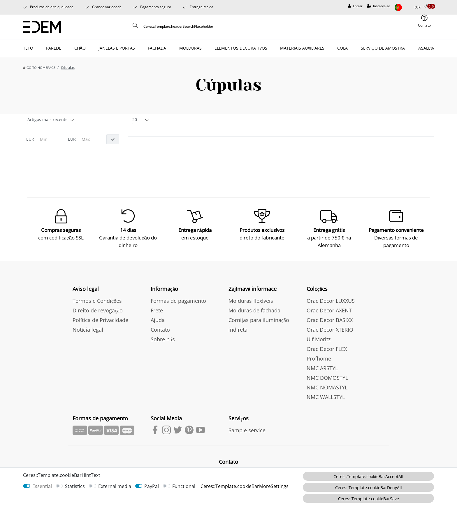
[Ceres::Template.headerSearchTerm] (184, 26)
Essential (42, 486)
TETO (28, 48)
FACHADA (157, 48)
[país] (402, 7)
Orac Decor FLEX (327, 348)
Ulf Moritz (319, 339)
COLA (342, 48)
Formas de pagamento (178, 300)
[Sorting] (51, 119)
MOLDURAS (190, 48)
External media (114, 486)
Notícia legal (88, 329)
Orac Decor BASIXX (330, 319)
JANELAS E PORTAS (117, 48)
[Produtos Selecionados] (428, 6)
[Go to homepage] (39, 67)
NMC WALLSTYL (326, 396)
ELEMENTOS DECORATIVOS (241, 48)
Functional (183, 486)
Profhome (319, 358)
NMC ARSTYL (322, 368)
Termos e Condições (97, 300)
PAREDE (53, 48)
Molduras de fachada (254, 310)
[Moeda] (420, 7)
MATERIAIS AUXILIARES (302, 48)
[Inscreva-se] (378, 6)
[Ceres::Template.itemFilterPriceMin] (49, 139)
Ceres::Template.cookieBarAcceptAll (368, 476)
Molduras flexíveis (250, 300)
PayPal (151, 486)
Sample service (247, 430)
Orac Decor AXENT (329, 310)
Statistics (75, 486)
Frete (157, 310)
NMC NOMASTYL (327, 387)
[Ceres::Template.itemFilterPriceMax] (90, 139)
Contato (160, 329)
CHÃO (80, 48)
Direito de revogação (98, 310)
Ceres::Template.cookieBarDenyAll (368, 487)
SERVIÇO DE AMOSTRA (383, 48)
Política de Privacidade (100, 319)
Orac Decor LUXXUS (331, 300)
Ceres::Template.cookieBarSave (368, 498)
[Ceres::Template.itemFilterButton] (112, 139)
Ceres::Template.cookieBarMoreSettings (245, 486)
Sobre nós (163, 339)
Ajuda (158, 319)
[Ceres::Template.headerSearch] (135, 27)
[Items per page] (141, 119)
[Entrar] (355, 6)
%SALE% (426, 48)
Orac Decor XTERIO (330, 329)
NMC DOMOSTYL (327, 377)
